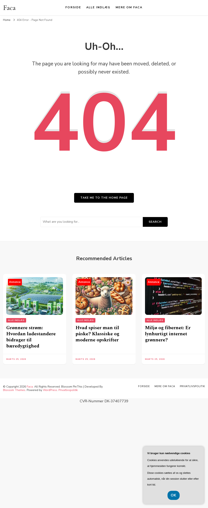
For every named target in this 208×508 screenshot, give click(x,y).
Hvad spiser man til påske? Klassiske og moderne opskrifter (97, 334)
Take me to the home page (104, 198)
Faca (9, 7)
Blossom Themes (14, 390)
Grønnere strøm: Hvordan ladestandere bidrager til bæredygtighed (31, 337)
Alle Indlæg (98, 7)
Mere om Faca (129, 7)
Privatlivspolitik (68, 390)
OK (173, 495)
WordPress (50, 390)
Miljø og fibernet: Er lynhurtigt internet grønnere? (168, 334)
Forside (73, 7)
